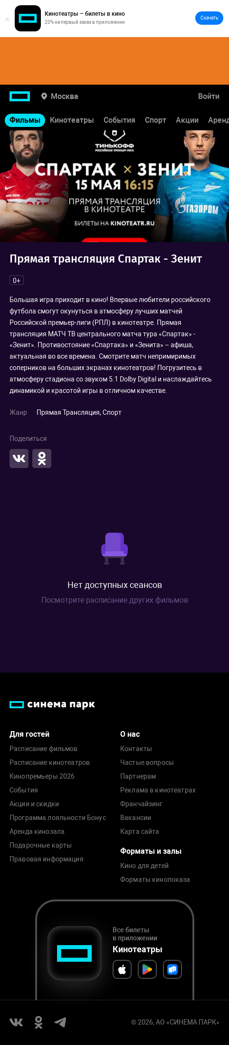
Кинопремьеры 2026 (42, 776)
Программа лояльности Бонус (58, 817)
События (119, 120)
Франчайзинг (141, 804)
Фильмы (25, 120)
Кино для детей (144, 865)
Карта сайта (140, 831)
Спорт (155, 120)
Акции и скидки (34, 804)
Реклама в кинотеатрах (158, 790)
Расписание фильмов (44, 748)
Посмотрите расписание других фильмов (114, 600)
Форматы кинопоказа (155, 879)
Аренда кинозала (37, 831)
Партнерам (138, 776)
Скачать (209, 17)
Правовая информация (47, 859)
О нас (130, 734)
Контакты (136, 748)
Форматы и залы (150, 851)
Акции (187, 120)
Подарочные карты (41, 845)
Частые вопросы (147, 762)
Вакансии (135, 817)
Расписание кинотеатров (50, 762)
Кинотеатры (72, 120)
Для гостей (29, 734)
